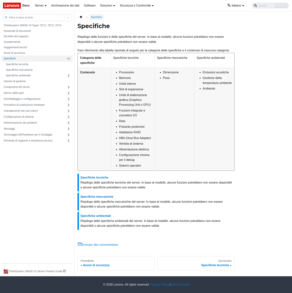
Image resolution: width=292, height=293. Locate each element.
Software (90, 5)
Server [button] (39, 5)
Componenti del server (17, 86)
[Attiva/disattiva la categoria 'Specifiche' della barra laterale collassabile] (68, 59)
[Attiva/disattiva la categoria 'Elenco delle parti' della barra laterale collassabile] (68, 93)
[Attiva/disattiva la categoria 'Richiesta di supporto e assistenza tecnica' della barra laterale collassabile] (68, 141)
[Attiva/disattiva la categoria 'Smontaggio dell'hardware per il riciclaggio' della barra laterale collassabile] (68, 135)
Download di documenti (17, 30)
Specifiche (10, 58)
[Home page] (81, 17)
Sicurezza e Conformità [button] (135, 5)
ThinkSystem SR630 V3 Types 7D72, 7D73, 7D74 (32, 25)
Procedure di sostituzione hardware (24, 104)
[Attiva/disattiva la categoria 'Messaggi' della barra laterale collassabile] (68, 129)
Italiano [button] (234, 5)
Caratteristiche (12, 41)
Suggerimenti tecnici (15, 47)
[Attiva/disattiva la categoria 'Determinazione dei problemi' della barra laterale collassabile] (68, 123)
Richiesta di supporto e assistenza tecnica (28, 140)
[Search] (270, 6)
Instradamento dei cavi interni (21, 110)
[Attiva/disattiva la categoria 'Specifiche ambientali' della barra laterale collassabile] (68, 76)
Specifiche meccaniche (19, 69)
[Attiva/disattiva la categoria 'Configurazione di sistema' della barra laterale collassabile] (68, 117)
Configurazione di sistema (19, 116)
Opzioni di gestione (15, 81)
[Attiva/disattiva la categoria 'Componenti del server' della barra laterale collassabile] (68, 87)
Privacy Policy (159, 284)
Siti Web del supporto (16, 36)
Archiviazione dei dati (65, 5)
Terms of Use (180, 284)
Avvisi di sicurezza (14, 52)
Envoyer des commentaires (97, 244)
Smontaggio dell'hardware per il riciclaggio (28, 134)
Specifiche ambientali (18, 75)
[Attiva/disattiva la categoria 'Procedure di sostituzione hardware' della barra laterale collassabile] (68, 105)
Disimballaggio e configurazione (22, 98)
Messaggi (9, 128)
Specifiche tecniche (17, 64)
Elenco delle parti (14, 92)
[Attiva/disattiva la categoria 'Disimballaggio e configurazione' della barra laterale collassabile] (68, 99)
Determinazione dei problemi (20, 122)
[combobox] (9, 17)
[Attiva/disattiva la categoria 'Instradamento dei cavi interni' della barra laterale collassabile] (68, 111)
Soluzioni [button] (106, 5)
